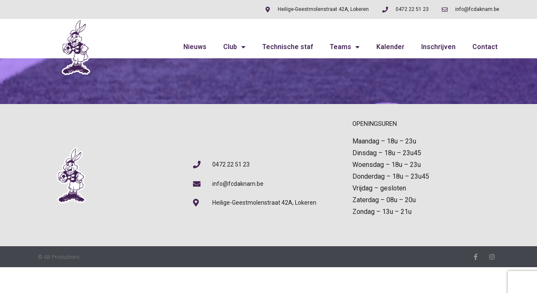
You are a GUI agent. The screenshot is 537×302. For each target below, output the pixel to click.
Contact (485, 47)
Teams (345, 47)
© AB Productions (59, 257)
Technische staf (287, 47)
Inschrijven (438, 47)
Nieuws (194, 47)
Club (234, 47)
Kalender (390, 47)
